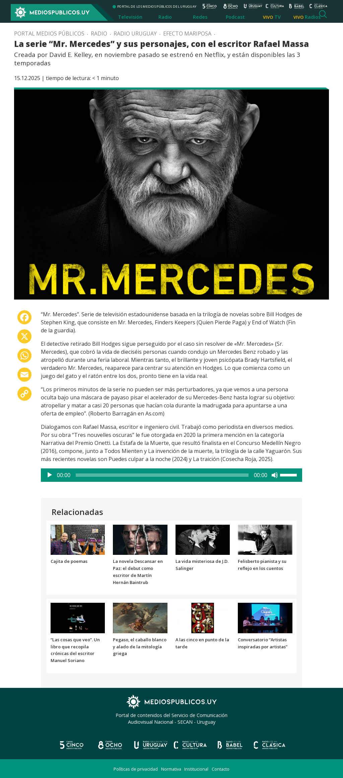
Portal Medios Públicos (49, 33)
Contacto (220, 769)
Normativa (171, 769)
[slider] (162, 475)
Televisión (130, 17)
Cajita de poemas (69, 561)
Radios (313, 17)
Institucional (196, 769)
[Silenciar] (274, 475)
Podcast (235, 17)
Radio (165, 17)
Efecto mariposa (187, 33)
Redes (200, 17)
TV (277, 17)
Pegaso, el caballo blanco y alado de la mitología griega (139, 647)
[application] (171, 475)
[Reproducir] (49, 475)
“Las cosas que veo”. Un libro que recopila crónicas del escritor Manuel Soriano (75, 650)
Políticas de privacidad (136, 769)
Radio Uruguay (135, 33)
